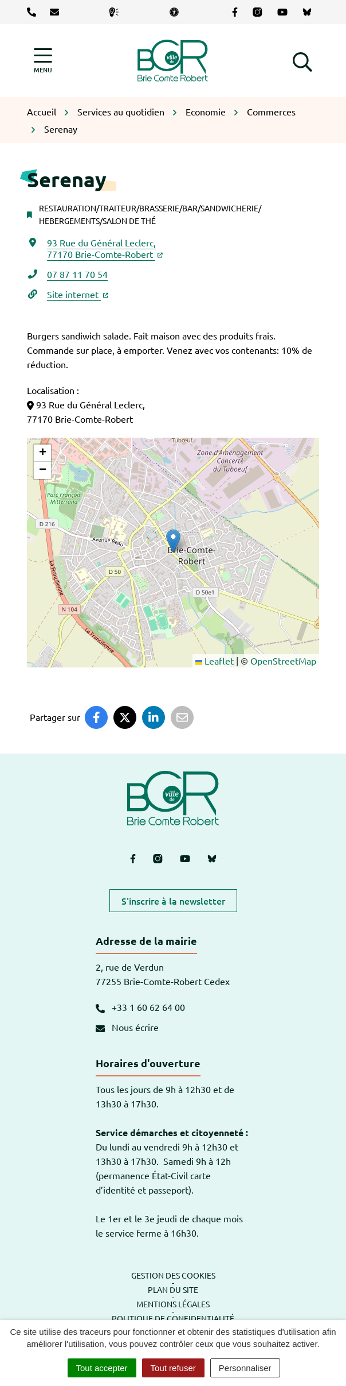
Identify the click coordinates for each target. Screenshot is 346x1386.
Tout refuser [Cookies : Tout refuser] (173, 1368)
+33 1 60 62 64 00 (140, 1007)
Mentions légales (173, 1304)
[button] (302, 60)
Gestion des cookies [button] (173, 1275)
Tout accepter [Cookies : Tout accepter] (102, 1368)
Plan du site (173, 1289)
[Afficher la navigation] (43, 60)
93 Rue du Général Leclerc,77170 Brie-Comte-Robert (105, 248)
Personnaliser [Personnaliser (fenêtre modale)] (245, 1368)
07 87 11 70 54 (77, 274)
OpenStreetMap (283, 660)
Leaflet (214, 660)
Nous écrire (127, 1027)
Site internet (77, 294)
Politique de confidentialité (173, 1318)
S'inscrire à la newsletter (173, 900)
